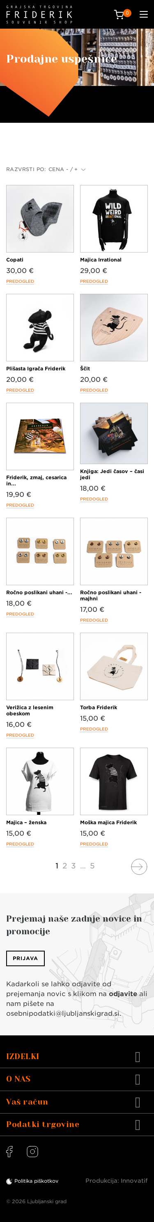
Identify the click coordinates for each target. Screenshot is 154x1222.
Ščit (85, 368)
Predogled (20, 281)
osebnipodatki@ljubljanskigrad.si (63, 1013)
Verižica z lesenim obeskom (29, 710)
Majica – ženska (26, 822)
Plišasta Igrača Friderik (35, 368)
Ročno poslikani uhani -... (39, 592)
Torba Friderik (98, 707)
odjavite (123, 994)
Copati (14, 260)
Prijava (25, 958)
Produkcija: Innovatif (116, 1180)
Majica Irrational (101, 260)
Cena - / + (67, 169)
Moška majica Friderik (108, 822)
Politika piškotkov (36, 1181)
